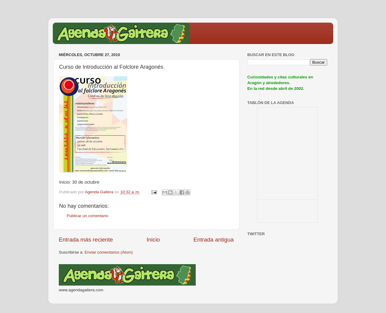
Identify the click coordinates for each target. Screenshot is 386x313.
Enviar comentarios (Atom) (109, 252)
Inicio (153, 239)
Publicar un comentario (87, 215)
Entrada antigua (214, 239)
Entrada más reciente (86, 239)
